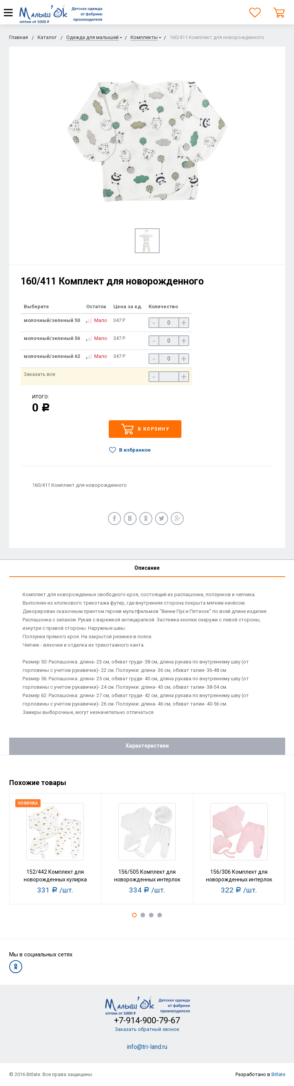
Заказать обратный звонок (147, 1029)
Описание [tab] (147, 568)
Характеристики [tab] (147, 746)
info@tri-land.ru (147, 1046)
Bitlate (278, 1074)
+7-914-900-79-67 (147, 1020)
